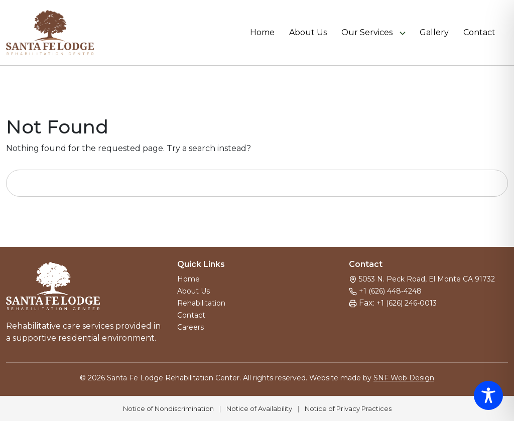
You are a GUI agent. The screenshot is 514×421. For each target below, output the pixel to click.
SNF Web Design (403, 377)
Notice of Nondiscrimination (168, 408)
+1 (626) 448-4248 (390, 291)
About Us (308, 33)
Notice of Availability (259, 408)
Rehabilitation (201, 303)
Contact (479, 33)
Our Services (367, 33)
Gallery (434, 33)
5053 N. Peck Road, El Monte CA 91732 (427, 279)
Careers (190, 327)
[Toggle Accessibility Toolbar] (488, 395)
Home (262, 33)
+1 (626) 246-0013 (406, 303)
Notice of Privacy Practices (348, 408)
